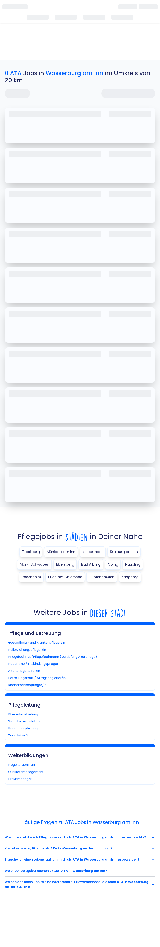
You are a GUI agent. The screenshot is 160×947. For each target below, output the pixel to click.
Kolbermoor (92, 551)
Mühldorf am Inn (61, 551)
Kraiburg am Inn (124, 551)
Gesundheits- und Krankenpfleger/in (36, 642)
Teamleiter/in (18, 735)
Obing (113, 564)
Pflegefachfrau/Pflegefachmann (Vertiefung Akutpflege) (52, 656)
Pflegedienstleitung (23, 714)
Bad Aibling (91, 564)
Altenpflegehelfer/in (24, 671)
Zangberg (130, 576)
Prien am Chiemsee (65, 576)
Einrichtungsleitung (23, 728)
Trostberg (31, 551)
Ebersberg (65, 564)
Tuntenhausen (101, 576)
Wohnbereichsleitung (24, 721)
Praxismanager (20, 779)
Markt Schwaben (34, 564)
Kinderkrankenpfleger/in (27, 685)
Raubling (132, 564)
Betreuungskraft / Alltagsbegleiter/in (37, 678)
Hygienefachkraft (21, 765)
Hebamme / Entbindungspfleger (33, 663)
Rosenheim (31, 576)
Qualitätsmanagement (26, 772)
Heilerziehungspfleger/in (27, 649)
